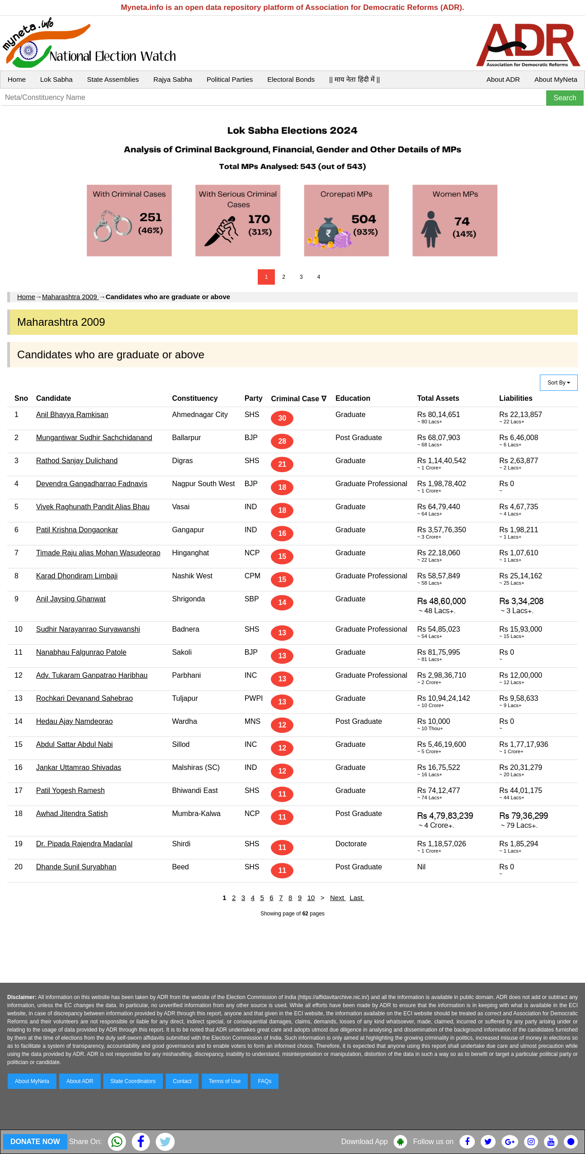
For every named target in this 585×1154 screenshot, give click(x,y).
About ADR (503, 79)
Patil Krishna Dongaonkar (77, 530)
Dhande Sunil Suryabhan (76, 867)
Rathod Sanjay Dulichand (77, 460)
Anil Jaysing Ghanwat (71, 599)
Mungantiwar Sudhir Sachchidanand (94, 437)
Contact (182, 1081)
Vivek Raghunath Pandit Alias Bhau (92, 507)
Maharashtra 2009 (70, 296)
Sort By (559, 383)
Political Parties (230, 79)
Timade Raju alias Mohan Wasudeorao (98, 553)
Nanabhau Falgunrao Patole (81, 652)
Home (17, 79)
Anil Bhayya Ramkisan (72, 414)
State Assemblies (113, 79)
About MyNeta (555, 79)
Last (357, 897)
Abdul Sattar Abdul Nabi (74, 744)
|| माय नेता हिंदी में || (354, 79)
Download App (364, 1141)
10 (311, 897)
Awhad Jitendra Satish (72, 813)
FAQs (264, 1081)
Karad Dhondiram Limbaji (77, 576)
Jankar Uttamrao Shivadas (78, 767)
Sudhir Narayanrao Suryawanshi (88, 629)
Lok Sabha (56, 79)
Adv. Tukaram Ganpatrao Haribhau (92, 675)
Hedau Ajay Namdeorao (74, 721)
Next (338, 897)
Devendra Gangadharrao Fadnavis (91, 484)
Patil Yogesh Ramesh (70, 790)
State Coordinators (133, 1081)
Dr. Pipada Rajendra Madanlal (84, 844)
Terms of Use (225, 1081)
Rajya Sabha (172, 79)
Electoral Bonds (291, 79)
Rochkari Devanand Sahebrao (84, 698)
